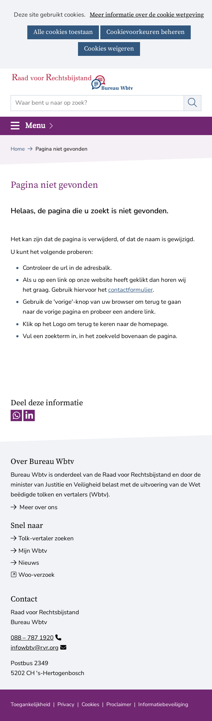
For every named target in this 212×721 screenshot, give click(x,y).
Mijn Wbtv (32, 551)
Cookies (90, 704)
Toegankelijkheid (30, 704)
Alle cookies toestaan (63, 32)
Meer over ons (34, 507)
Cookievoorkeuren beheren (145, 32)
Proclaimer (118, 704)
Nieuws (28, 563)
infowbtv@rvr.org (38, 648)
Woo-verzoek (36, 575)
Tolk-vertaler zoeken (46, 538)
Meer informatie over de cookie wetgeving (147, 15)
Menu (39, 125)
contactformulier (130, 290)
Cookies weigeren (109, 49)
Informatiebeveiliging (163, 704)
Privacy (65, 704)
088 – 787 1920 (36, 638)
